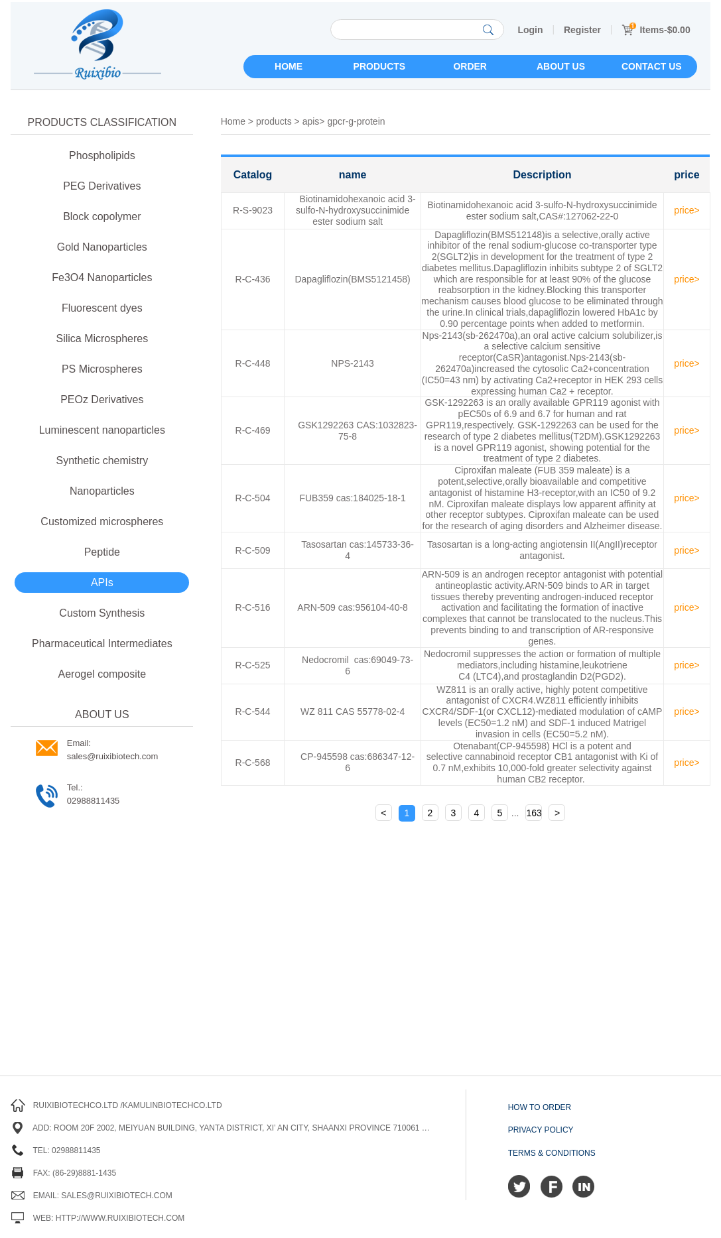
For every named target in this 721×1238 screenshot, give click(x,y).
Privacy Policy (541, 1130)
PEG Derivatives (102, 186)
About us (561, 66)
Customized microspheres (101, 521)
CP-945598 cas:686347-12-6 (357, 762)
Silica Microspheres (102, 338)
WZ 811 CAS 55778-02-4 (352, 711)
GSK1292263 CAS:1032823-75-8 (357, 431)
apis (311, 121)
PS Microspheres (102, 369)
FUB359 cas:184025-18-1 (352, 498)
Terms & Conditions (552, 1153)
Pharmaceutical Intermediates (102, 643)
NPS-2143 (352, 363)
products (274, 121)
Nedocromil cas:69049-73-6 (357, 665)
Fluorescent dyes (102, 308)
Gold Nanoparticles (102, 247)
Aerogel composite (102, 674)
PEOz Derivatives (101, 399)
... (515, 813)
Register (582, 30)
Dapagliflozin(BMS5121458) (352, 279)
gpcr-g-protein (356, 121)
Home (288, 66)
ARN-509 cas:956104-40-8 (352, 607)
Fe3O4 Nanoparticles (102, 277)
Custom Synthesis (102, 613)
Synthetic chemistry (102, 460)
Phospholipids (102, 155)
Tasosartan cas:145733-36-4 (357, 550)
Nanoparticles (102, 491)
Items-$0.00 (656, 30)
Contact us (652, 66)
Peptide (102, 552)
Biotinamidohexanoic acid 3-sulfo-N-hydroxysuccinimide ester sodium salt (356, 210)
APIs (102, 582)
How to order (540, 1107)
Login (530, 30)
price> (687, 210)
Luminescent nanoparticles (102, 430)
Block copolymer (102, 216)
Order (470, 66)
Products (380, 66)
